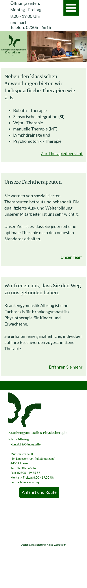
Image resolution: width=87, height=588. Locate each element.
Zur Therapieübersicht (62, 153)
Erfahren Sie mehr (66, 367)
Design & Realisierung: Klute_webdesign (43, 544)
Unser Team (72, 257)
